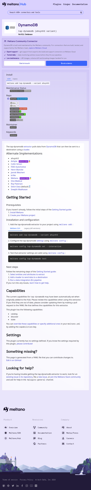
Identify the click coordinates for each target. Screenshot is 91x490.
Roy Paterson (17, 183)
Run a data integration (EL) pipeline (25, 280)
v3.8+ (9, 79)
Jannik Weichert (18, 172)
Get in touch (24, 63)
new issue (42, 377)
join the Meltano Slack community (65, 377)
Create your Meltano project (22, 215)
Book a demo (66, 63)
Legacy (15, 79)
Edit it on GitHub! (13, 360)
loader (26, 149)
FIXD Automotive (18, 167)
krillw (13, 175)
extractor (28, 146)
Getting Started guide (61, 209)
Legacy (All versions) (32, 228)
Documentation (80, 4)
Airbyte (14, 161)
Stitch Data (16, 186)
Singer (66, 4)
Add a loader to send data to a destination (29, 277)
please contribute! (25, 343)
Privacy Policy (26, 480)
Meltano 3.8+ (15, 228)
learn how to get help (39, 283)
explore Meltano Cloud (38, 48)
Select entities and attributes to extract (27, 274)
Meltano (15, 178)
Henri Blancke (17, 169)
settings (40, 240)
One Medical (16, 181)
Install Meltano (17, 212)
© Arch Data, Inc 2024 (45, 480)
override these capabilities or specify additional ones (37, 323)
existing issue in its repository (19, 377)
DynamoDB (51, 146)
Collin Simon (16, 164)
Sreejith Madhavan (19, 189)
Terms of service (10, 480)
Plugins (57, 4)
